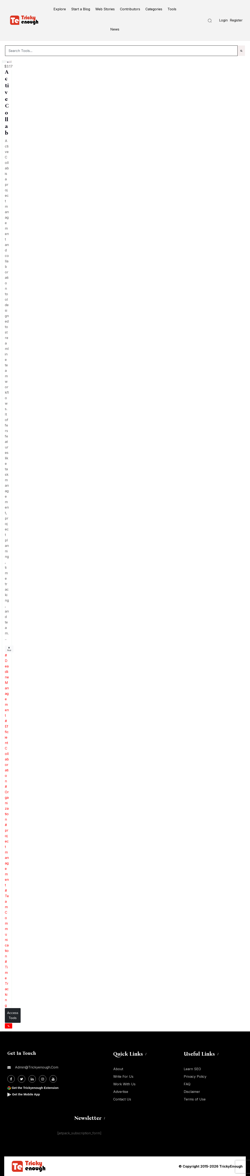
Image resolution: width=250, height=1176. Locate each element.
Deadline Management (7, 688)
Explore (59, 9)
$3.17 (8, 66)
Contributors (130, 9)
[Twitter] (21, 1079)
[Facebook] (11, 1079)
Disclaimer (192, 1092)
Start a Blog (80, 9)
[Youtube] (53, 1079)
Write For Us (123, 1076)
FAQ (187, 1084)
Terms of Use (195, 1099)
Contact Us (122, 1099)
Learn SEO (192, 1069)
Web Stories (105, 9)
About (118, 1069)
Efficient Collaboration (7, 753)
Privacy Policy (195, 1076)
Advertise (120, 1092)
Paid (9, 649)
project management (7, 857)
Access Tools (12, 1015)
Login (223, 20)
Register (236, 20)
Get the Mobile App (27, 1094)
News (114, 29)
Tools (172, 9)
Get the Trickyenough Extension (37, 1088)
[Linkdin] (32, 1079)
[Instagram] (42, 1079)
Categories (153, 9)
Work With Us (124, 1084)
